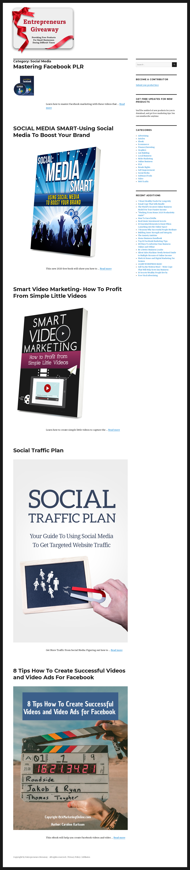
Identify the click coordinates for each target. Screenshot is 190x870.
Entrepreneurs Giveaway (36, 857)
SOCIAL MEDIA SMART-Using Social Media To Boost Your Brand (63, 131)
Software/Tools (145, 176)
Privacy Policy (74, 857)
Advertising (143, 136)
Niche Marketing (145, 159)
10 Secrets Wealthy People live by (153, 272)
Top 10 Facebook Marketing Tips (153, 241)
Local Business (144, 156)
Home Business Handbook (150, 238)
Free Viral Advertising (148, 275)
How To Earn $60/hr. (147, 218)
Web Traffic (143, 181)
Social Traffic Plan (38, 450)
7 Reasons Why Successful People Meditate (157, 230)
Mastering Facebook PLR (48, 66)
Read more (106, 268)
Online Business (145, 161)
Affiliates (86, 857)
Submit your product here (147, 85)
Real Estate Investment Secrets (152, 221)
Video (140, 179)
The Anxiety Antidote (147, 235)
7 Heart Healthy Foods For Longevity (154, 201)
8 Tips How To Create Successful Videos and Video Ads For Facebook (69, 674)
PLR (140, 164)
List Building (144, 153)
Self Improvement (146, 170)
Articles (141, 139)
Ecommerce (143, 144)
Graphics (142, 150)
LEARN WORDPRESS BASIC (150, 264)
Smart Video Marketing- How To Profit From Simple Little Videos (67, 292)
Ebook (141, 141)
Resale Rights (144, 167)
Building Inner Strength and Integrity (155, 232)
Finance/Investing (146, 147)
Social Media (144, 173)
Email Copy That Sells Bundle (151, 204)
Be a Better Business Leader (150, 250)
